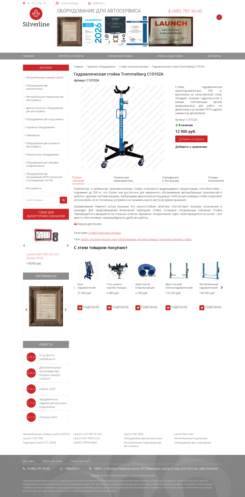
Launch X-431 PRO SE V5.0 (87, 434)
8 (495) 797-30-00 (185, 11)
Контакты (214, 56)
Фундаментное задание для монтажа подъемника (52, 403)
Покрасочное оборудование (42, 154)
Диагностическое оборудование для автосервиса (44, 109)
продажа (95, 239)
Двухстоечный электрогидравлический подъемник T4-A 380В (179, 288)
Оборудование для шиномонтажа (36, 87)
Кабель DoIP (47, 389)
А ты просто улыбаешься (47, 357)
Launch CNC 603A (133, 434)
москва (106, 239)
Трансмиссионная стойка (175, 239)
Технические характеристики (123, 179)
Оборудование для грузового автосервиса (43, 145)
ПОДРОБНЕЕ (91, 307)
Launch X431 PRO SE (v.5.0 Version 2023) (42, 256)
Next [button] (69, 246)
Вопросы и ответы (71, 56)
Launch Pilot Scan (183, 434)
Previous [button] (23, 246)
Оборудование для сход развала (44, 119)
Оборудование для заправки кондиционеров (42, 164)
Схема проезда (79, 461)
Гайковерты (33, 135)
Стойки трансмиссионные (104, 233)
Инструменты (34, 188)
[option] (46, 243)
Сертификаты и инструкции (170, 179)
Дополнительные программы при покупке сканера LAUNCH (50, 373)
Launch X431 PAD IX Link (86, 438)
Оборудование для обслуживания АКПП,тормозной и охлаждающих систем (44, 177)
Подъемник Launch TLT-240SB (39, 442)
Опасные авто (48, 417)
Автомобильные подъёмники (190, 438)
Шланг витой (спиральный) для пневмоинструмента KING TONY (147, 289)
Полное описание (78, 179)
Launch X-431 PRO (33, 438)
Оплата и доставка (170, 56)
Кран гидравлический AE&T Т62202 (86, 288)
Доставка (29, 461)
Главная (28, 56)
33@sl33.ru (72, 468)
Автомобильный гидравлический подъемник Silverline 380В (210, 289)
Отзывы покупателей (216, 179)
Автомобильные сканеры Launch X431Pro (46, 434)
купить (85, 239)
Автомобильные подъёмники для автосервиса (44, 98)
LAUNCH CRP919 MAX (85, 442)
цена (114, 239)
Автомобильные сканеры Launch (44, 77)
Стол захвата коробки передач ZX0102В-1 (116, 288)
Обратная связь (52, 461)
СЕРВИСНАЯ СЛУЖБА (120, 56)
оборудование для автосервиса (138, 239)
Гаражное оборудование (40, 127)
